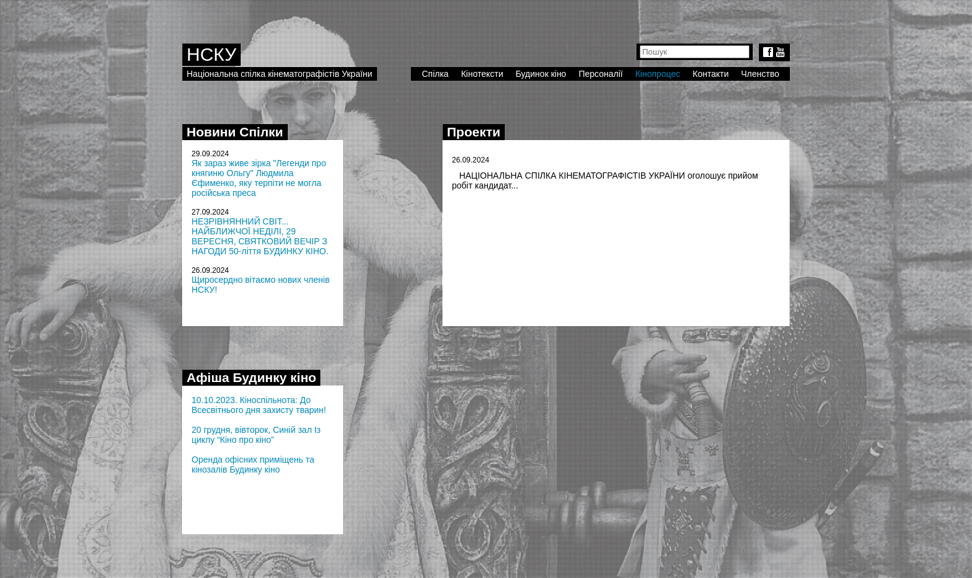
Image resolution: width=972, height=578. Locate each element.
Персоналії (600, 74)
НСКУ (211, 54)
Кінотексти (482, 74)
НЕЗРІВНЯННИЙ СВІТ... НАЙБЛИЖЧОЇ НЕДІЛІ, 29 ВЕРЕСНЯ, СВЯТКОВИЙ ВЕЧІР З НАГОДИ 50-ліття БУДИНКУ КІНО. (260, 236)
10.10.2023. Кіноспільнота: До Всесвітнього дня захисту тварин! (259, 405)
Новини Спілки (235, 132)
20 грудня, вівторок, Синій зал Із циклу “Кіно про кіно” (256, 435)
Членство (760, 74)
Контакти (710, 74)
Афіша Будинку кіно (251, 377)
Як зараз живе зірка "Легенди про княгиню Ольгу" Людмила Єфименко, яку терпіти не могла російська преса (259, 178)
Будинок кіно (541, 74)
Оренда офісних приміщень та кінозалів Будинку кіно (253, 464)
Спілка (435, 74)
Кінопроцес (658, 74)
